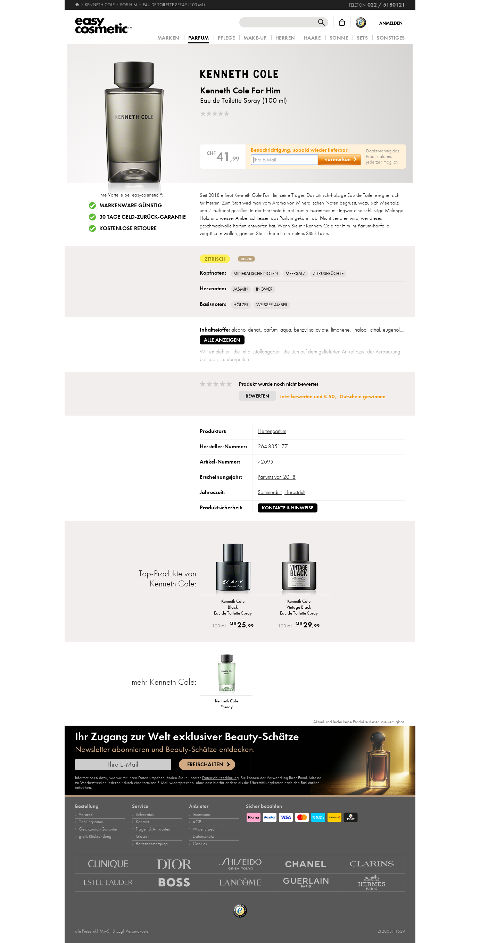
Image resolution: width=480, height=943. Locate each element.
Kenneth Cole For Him (240, 90)
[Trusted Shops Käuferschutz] (361, 22)
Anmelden (391, 23)
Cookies (200, 843)
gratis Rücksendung (95, 836)
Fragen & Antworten (153, 829)
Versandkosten (138, 931)
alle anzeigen (222, 340)
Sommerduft (270, 492)
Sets (362, 38)
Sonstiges (390, 38)
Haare (312, 38)
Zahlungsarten (91, 822)
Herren (285, 38)
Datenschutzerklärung (220, 777)
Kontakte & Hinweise (287, 508)
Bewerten (257, 396)
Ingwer (264, 289)
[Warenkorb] (342, 22)
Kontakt (142, 822)
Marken (168, 38)
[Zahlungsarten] (325, 816)
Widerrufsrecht (205, 829)
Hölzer (241, 305)
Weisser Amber (272, 305)
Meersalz (295, 273)
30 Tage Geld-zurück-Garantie (142, 217)
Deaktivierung (378, 151)
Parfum (198, 38)
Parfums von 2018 (277, 477)
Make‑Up (255, 38)
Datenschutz (203, 836)
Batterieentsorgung (152, 843)
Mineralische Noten (255, 273)
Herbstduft (294, 492)
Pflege (226, 38)
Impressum (201, 814)
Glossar (142, 836)
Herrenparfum (272, 431)
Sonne (339, 38)
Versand (86, 814)
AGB (197, 822)
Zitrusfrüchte (328, 273)
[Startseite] (77, 5)
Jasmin (240, 289)
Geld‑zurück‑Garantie (98, 829)
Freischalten (205, 764)
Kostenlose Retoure (128, 228)
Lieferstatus (145, 814)
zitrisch (214, 258)
